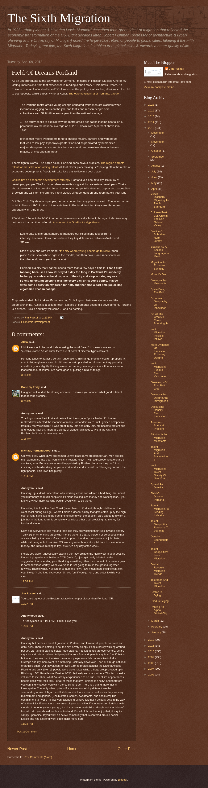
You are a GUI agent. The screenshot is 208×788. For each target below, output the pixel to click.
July (154, 171)
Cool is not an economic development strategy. (41, 179)
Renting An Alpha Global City (159, 610)
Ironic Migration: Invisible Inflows (158, 334)
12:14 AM (27, 475)
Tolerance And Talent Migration (159, 583)
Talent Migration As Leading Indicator (160, 510)
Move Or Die (158, 274)
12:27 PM (27, 603)
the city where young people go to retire (85, 250)
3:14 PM (26, 375)
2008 (151, 663)
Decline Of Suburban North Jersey (158, 236)
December (157, 132)
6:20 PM (26, 401)
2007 (151, 668)
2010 (151, 651)
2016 (151, 110)
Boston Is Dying (156, 593)
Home (72, 749)
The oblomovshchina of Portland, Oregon (94, 93)
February (157, 626)
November (157, 141)
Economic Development (35, 321)
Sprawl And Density (157, 486)
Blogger (122, 779)
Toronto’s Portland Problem (157, 425)
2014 (151, 122)
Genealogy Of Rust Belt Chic (159, 385)
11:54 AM (27, 581)
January (156, 632)
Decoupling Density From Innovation (158, 411)
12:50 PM (27, 626)
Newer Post (17, 749)
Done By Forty (30, 387)
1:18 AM (26, 438)
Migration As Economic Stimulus (158, 265)
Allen (24, 342)
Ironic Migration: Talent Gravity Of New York (158, 472)
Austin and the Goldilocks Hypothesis (76, 222)
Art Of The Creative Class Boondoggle (159, 318)
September (158, 156)
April (154, 188)
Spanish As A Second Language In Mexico (160, 251)
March (155, 620)
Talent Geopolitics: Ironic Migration (159, 553)
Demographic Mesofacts (159, 282)
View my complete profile (159, 87)
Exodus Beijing (160, 601)
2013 (151, 127)
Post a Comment (27, 731)
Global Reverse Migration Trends (158, 569)
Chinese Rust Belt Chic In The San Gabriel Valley (159, 219)
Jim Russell (28, 593)
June (154, 177)
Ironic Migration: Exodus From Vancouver (159, 370)
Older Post (127, 749)
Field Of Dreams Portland (157, 496)
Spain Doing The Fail (158, 291)
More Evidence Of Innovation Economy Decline (160, 351)
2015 (151, 116)
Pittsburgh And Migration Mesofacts (159, 438)
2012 (151, 639)
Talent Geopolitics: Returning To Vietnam (160, 525)
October (156, 150)
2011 (151, 645)
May (154, 183)
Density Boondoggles (159, 540)
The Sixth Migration (58, 18)
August (156, 165)
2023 (151, 104)
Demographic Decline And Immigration (159, 397)
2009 (151, 657)
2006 (151, 674)
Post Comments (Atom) (38, 757)
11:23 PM (27, 723)
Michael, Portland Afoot (36, 450)
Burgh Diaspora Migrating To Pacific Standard (160, 200)
